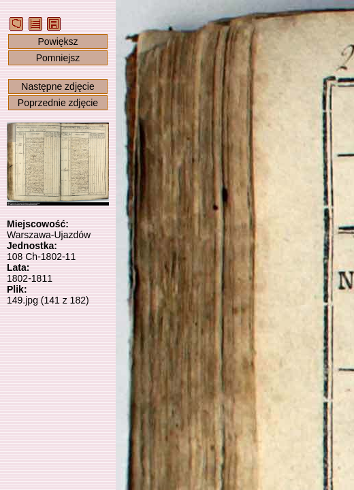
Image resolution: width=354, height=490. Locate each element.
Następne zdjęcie (57, 86)
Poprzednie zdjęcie (58, 102)
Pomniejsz (58, 57)
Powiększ (57, 41)
